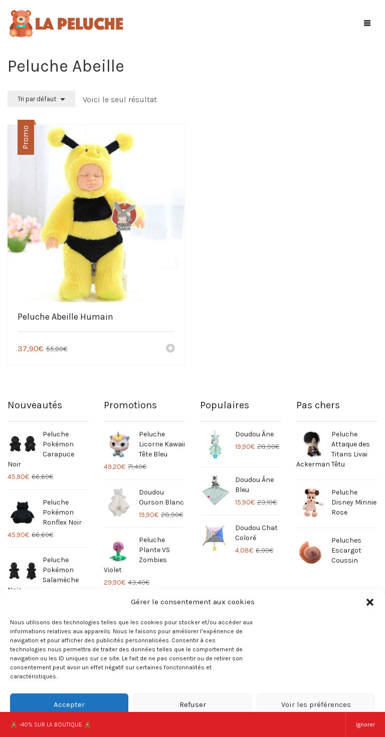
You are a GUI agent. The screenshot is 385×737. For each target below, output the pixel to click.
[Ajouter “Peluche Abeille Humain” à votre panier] (170, 349)
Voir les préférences (316, 704)
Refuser (192, 704)
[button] (370, 602)
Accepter (69, 704)
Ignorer (365, 724)
